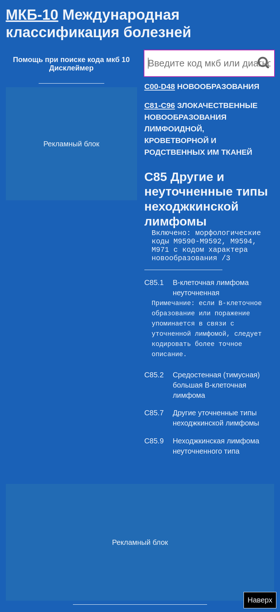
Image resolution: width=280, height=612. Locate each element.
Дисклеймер (71, 68)
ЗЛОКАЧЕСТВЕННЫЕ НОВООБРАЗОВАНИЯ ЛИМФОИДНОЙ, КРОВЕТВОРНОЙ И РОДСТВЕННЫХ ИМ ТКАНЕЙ (201, 128)
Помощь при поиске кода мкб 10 (71, 59)
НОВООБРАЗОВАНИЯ (202, 86)
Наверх (260, 600)
